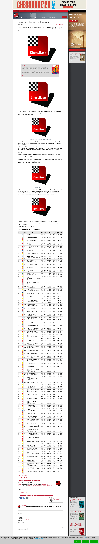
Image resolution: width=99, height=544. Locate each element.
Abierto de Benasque (23, 495)
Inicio (21, 10)
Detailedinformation (77, 541)
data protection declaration (39, 538)
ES (53, 17)
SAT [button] (32, 10)
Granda (35, 495)
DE (50, 17)
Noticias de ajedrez (28, 17)
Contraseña (21, 518)
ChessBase (24, 505)
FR (54, 17)
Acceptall (94, 541)
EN (52, 17)
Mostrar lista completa (22, 475)
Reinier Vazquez (43, 495)
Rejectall (86, 541)
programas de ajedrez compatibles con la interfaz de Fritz (40, 485)
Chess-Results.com (25, 477)
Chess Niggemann (56, 499)
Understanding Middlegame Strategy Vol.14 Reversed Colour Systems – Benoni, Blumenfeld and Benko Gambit (77, 525)
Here (85, 537)
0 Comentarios (60, 24)
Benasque (29, 495)
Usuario (20, 517)
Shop (15, 10)
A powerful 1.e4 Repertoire (76, 53)
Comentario (20, 520)
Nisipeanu (38, 495)
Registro (27, 519)
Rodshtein (48, 495)
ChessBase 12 (44, 484)
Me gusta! (55, 24)
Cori (32, 495)
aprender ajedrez (40, 10)
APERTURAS (26, 10)
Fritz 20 (23, 65)
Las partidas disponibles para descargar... (29, 480)
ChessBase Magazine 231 (75, 511)
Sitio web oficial (23, 492)
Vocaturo (51, 495)
